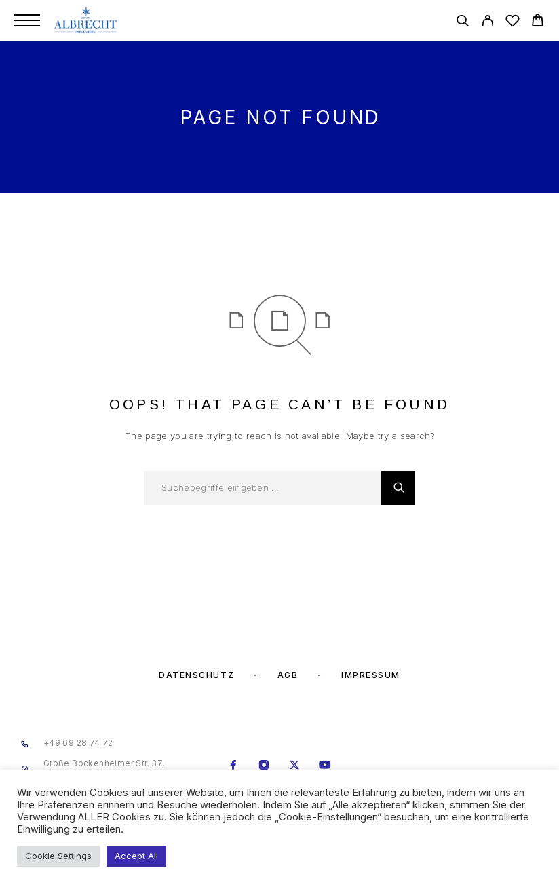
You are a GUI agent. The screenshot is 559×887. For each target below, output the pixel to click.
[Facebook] (233, 766)
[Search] (462, 22)
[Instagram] (264, 766)
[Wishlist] (512, 22)
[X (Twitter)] (295, 766)
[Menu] (27, 20)
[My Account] (487, 22)
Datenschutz (196, 675)
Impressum (370, 675)
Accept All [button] (136, 855)
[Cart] (538, 22)
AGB (287, 675)
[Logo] (86, 20)
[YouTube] (325, 766)
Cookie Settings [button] (58, 855)
